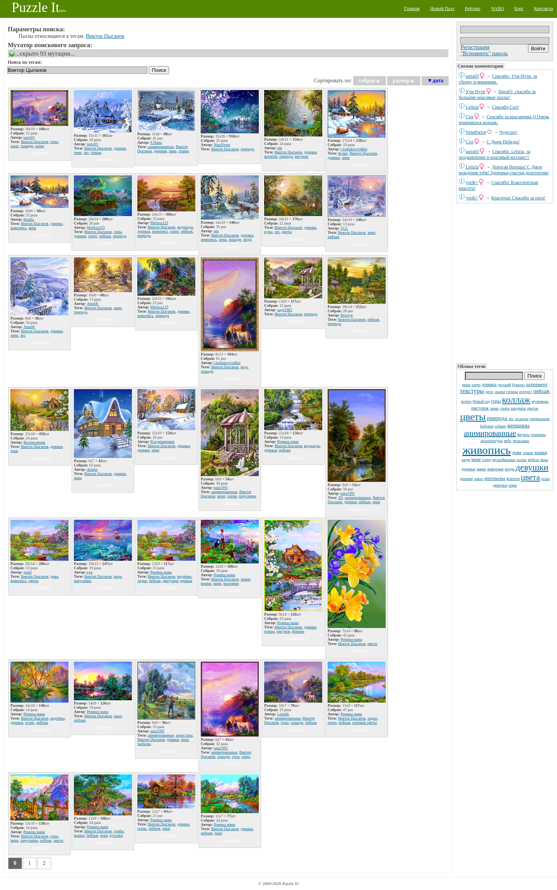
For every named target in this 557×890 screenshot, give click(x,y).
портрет (525, 392)
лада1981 (284, 310)
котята (466, 401)
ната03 (472, 76)
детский (504, 385)
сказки (499, 392)
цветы (472, 416)
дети (489, 391)
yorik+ (472, 182)
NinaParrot (476, 132)
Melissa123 (96, 227)
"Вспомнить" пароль (484, 53)
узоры (505, 408)
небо (507, 441)
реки (466, 384)
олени (232, 496)
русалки (116, 835)
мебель (534, 460)
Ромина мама (288, 441)
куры (268, 232)
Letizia (472, 107)
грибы (119, 831)
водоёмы (184, 576)
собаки (500, 426)
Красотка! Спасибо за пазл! (518, 198)
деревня (466, 478)
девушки (532, 467)
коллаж (516, 400)
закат (478, 478)
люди (465, 460)
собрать (41, 153)
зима (494, 408)
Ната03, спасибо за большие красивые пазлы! (497, 94)
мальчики (231, 583)
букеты (518, 384)
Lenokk (283, 714)
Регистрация (475, 47)
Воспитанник (35, 442)
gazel (28, 572)
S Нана (156, 142)
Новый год (481, 401)
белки (343, 153)
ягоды (509, 469)
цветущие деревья (177, 581)
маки (217, 583)
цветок (532, 408)
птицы (512, 391)
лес (511, 419)
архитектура (491, 440)
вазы (544, 460)
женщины (518, 426)
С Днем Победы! (503, 142)
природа (497, 418)
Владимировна (162, 441)
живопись (487, 450)
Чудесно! (508, 132)
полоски (521, 419)
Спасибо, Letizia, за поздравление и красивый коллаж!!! (494, 154)
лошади (27, 146)
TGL (344, 228)
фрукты (523, 434)
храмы (528, 453)
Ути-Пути (475, 91)
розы (545, 478)
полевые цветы (364, 722)
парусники (247, 496)
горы (496, 401)
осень (521, 459)
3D (340, 497)
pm (279, 148)
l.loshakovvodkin (354, 149)
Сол (469, 116)
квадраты (518, 408)
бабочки (487, 426)
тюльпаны (521, 441)
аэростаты (184, 735)
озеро (476, 385)
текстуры (472, 391)
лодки (142, 581)
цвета (530, 477)
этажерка (538, 434)
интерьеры (494, 478)
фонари (298, 631)
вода (244, 367)
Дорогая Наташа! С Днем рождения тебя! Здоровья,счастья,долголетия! (504, 169)
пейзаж (541, 391)
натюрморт (536, 384)
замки (481, 469)
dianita (29, 219)
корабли (270, 156)
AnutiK (29, 327)
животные (495, 469)
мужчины (539, 401)
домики (489, 384)
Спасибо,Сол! (505, 107)
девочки (500, 485)
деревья (468, 468)
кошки (541, 452)
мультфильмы (503, 460)
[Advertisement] (504, 282)
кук (90, 572)
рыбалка (144, 744)
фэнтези (512, 478)
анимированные (490, 433)
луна (235, 756)
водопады (185, 227)
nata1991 (221, 487)
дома (516, 452)
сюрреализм (539, 419)
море (476, 459)
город (486, 460)
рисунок (480, 408)
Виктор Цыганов (105, 36)
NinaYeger (222, 145)
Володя (347, 315)
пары (513, 485)
